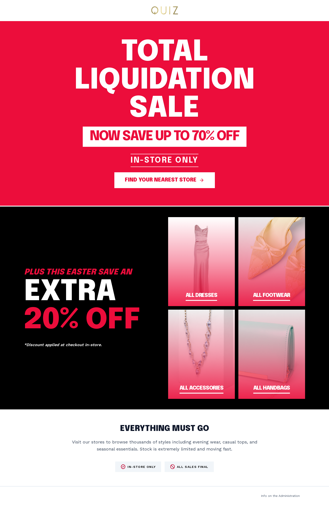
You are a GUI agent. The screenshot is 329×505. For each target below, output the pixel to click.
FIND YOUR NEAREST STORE (164, 180)
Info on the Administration (280, 496)
